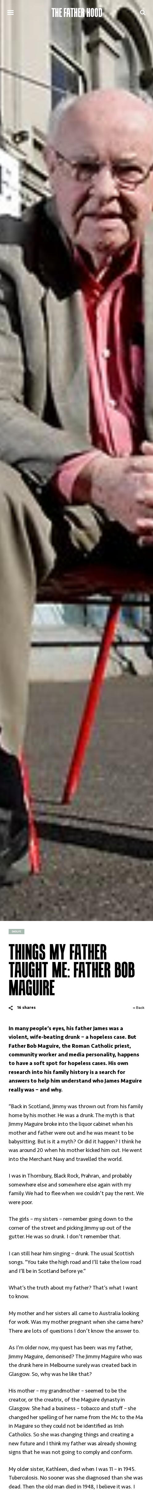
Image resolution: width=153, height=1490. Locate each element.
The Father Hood (77, 12)
